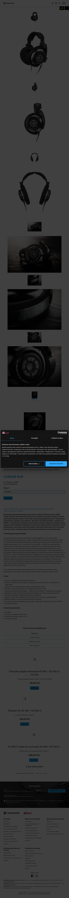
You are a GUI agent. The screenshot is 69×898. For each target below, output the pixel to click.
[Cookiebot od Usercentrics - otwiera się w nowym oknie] (59, 432)
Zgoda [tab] (12, 438)
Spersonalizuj (34, 463)
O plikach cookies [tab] (57, 438)
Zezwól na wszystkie (56, 463)
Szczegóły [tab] (34, 438)
